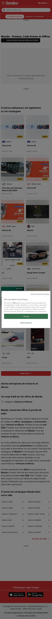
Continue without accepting (40, 294)
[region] (26, 309)
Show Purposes (26, 323)
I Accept (26, 316)
